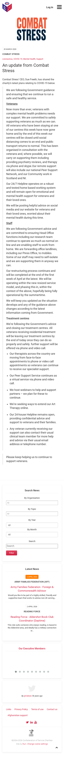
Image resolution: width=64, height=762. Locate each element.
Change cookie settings (37, 744)
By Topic (32, 509)
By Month (32, 529)
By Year (32, 520)
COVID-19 (18, 59)
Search (32, 541)
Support (39, 59)
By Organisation (32, 498)
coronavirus (7, 59)
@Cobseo (28, 696)
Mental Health (29, 59)
